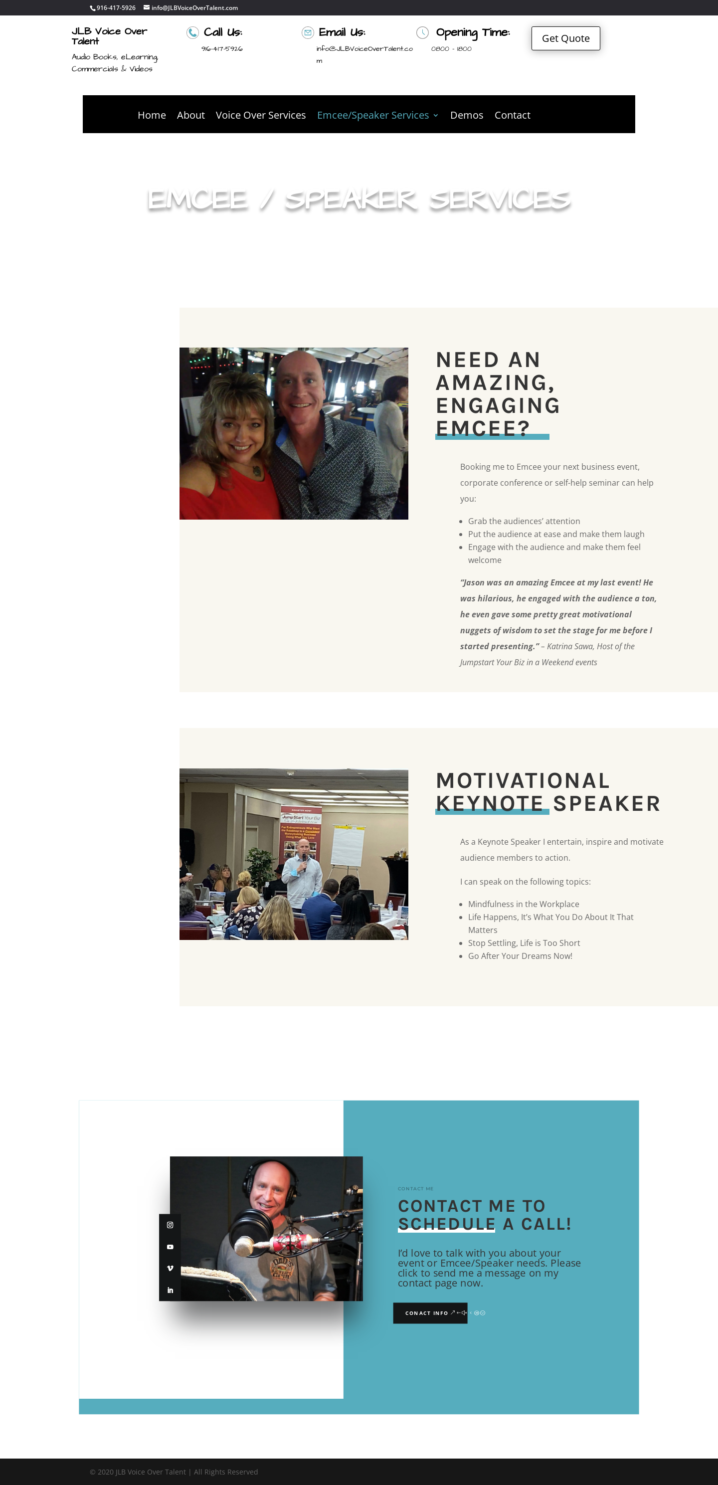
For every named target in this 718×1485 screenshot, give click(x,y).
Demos (467, 117)
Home (152, 117)
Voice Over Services (261, 117)
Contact (513, 117)
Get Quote (566, 38)
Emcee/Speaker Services (373, 117)
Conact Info (427, 1312)
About (191, 117)
